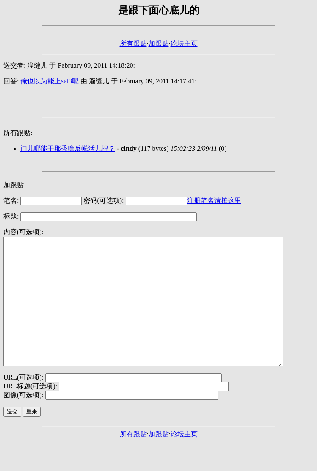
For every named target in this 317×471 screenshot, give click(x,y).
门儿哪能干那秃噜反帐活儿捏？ (67, 148)
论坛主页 (184, 43)
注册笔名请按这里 (214, 200)
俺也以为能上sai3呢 (49, 81)
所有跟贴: (17, 132)
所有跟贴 (133, 43)
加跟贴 (159, 43)
